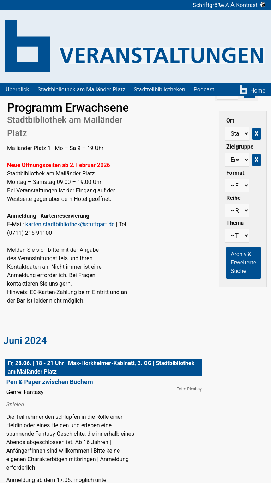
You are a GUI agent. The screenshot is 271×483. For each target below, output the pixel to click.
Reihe (233, 198)
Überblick (17, 89)
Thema (235, 223)
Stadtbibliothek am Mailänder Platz (82, 89)
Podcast (204, 89)
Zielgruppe (239, 146)
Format (235, 172)
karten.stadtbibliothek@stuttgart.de (70, 224)
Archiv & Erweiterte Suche (243, 262)
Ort (230, 120)
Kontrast (250, 5)
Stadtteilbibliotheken (159, 89)
